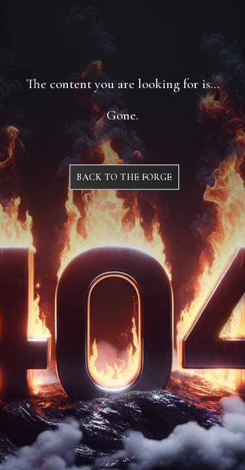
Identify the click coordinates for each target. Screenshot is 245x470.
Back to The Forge (124, 177)
